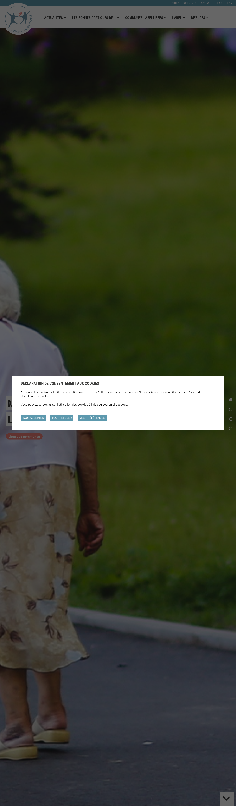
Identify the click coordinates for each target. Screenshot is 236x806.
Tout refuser (62, 417)
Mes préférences (92, 417)
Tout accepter (33, 417)
